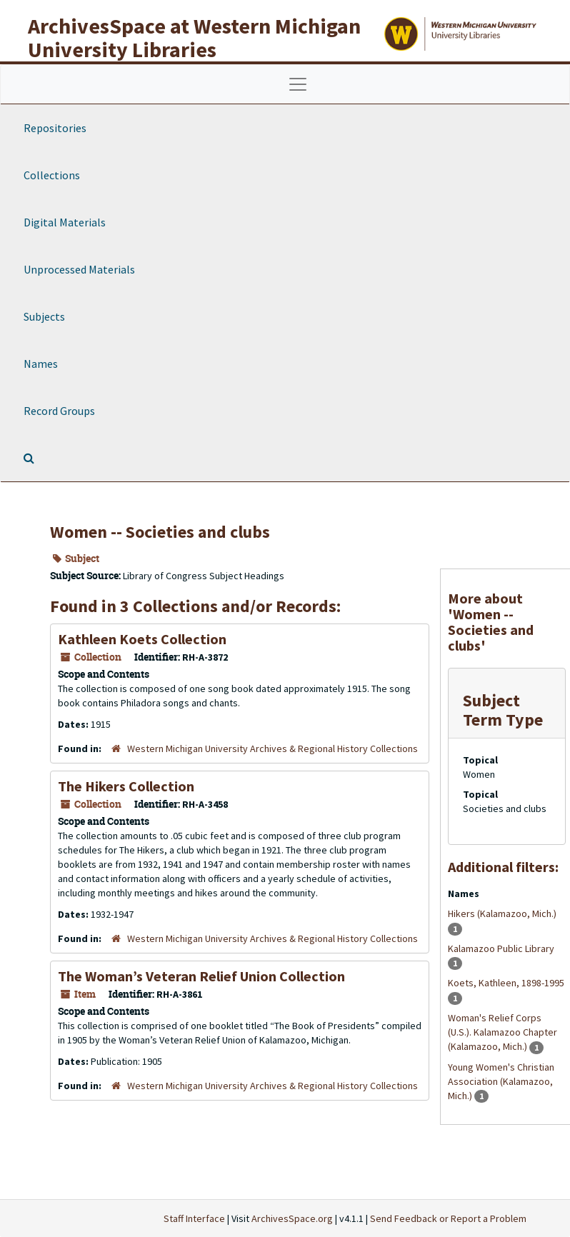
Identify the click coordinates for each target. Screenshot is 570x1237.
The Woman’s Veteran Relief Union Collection (201, 976)
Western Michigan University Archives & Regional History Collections (272, 748)
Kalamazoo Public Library (501, 948)
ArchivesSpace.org (292, 1218)
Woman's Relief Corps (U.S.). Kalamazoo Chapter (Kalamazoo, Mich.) (502, 1032)
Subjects (44, 316)
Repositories (55, 128)
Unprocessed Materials (79, 269)
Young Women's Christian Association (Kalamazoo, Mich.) (501, 1081)
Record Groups (59, 411)
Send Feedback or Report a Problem (448, 1218)
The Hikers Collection (126, 786)
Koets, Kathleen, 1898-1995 (506, 982)
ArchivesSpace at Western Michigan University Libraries (194, 37)
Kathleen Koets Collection (142, 639)
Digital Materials (65, 222)
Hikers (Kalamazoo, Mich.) (502, 913)
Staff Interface (194, 1218)
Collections (52, 175)
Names (41, 363)
